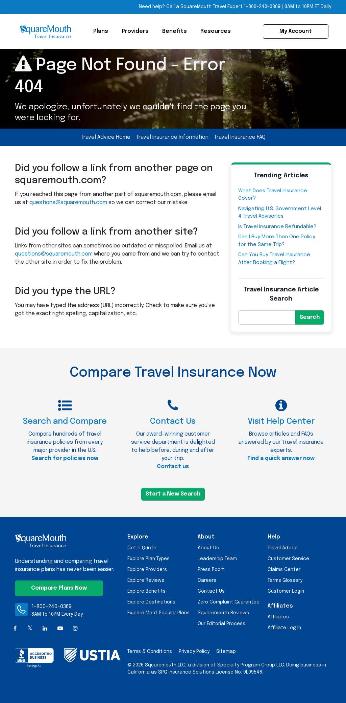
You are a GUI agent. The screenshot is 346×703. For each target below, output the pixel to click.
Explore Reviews (145, 580)
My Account (295, 31)
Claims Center (284, 569)
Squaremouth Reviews (223, 613)
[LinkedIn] (45, 629)
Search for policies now (64, 458)
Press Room (211, 569)
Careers (207, 580)
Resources (215, 31)
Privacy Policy (194, 651)
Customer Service (288, 558)
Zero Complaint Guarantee (229, 602)
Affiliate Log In (284, 627)
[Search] (267, 317)
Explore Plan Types (148, 558)
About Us (208, 548)
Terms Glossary (285, 580)
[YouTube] (60, 629)
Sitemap (226, 651)
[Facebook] (15, 629)
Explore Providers (147, 569)
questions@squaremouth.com (68, 202)
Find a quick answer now (281, 458)
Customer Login (286, 591)
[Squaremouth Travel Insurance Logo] (45, 31)
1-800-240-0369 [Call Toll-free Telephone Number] (262, 6)
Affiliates (278, 617)
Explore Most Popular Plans (158, 613)
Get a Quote (141, 548)
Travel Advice (283, 548)
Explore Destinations (151, 602)
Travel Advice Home (105, 137)
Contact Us (211, 591)
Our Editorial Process (221, 623)
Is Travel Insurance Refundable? (277, 226)
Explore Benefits (146, 591)
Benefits (174, 31)
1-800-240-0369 (51, 607)
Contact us (173, 466)
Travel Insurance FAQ (240, 137)
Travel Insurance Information (172, 137)
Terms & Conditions (149, 651)
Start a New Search (173, 494)
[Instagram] (75, 629)
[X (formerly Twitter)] (30, 629)
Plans (100, 31)
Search (310, 317)
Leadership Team (217, 558)
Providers (135, 31)
